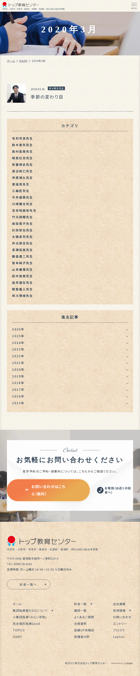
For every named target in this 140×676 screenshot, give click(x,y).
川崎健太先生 (22, 204)
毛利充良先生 (22, 138)
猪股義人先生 (22, 289)
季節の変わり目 (47, 96)
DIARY (23, 61)
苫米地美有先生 (24, 210)
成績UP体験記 (84, 630)
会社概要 (119, 604)
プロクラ (119, 630)
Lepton (118, 636)
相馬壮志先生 (22, 158)
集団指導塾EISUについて (30, 610)
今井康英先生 (22, 197)
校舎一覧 (80, 604)
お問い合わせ (122, 617)
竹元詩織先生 (22, 217)
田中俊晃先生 (22, 276)
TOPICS (19, 630)
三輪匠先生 (21, 191)
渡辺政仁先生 (22, 171)
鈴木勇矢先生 (56, 88)
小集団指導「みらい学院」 (30, 617)
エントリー (120, 623)
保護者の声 (82, 636)
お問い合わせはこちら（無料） (45, 490)
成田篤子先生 (22, 223)
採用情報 (119, 610)
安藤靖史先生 (22, 164)
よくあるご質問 (84, 617)
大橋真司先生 (22, 236)
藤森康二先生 (22, 256)
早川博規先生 (22, 295)
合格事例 (80, 623)
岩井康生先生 (22, 282)
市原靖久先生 (22, 177)
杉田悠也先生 (22, 230)
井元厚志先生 (22, 243)
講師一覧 (80, 610)
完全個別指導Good (26, 623)
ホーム (11, 61)
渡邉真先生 (21, 184)
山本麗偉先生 (22, 269)
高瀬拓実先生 (22, 250)
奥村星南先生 (22, 151)
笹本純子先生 (22, 263)
